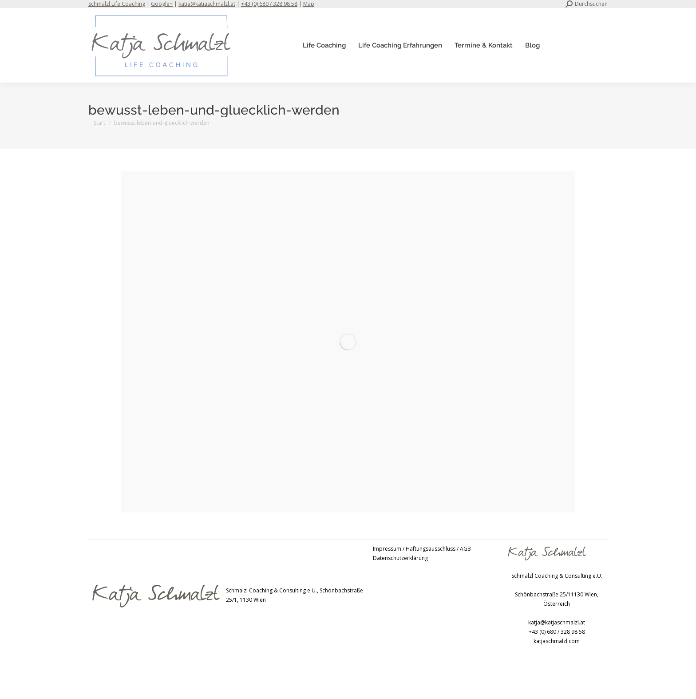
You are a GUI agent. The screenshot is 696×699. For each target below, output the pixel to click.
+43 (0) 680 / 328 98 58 (269, 4)
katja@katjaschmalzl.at (206, 4)
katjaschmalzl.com (557, 641)
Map (308, 4)
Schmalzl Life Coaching (116, 4)
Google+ (162, 4)
